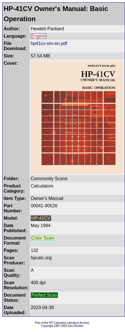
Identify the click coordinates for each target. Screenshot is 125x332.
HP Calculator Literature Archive (69, 322)
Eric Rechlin (75, 325)
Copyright (47, 325)
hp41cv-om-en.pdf (49, 43)
